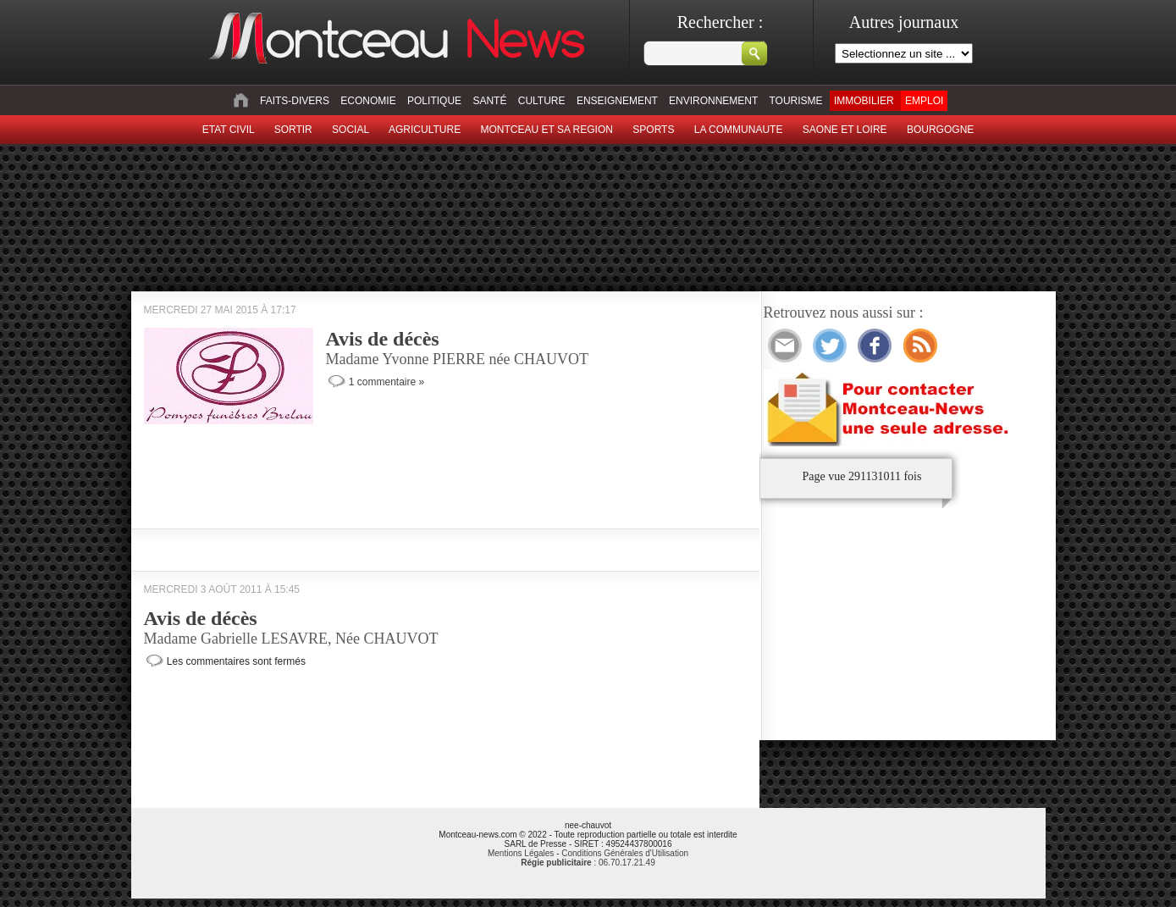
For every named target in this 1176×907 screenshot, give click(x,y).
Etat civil (228, 129)
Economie (367, 101)
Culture (542, 101)
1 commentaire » (386, 382)
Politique (434, 101)
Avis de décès (382, 339)
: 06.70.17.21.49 (587, 862)
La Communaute (738, 129)
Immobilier (864, 101)
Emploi (924, 101)
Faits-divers (294, 101)
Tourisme (795, 101)
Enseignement (617, 101)
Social (350, 129)
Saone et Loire (845, 129)
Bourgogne (940, 129)
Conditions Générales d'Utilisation (624, 853)
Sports (653, 129)
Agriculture (425, 129)
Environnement (713, 101)
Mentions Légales (521, 853)
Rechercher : (720, 22)
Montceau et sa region (546, 129)
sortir (293, 129)
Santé (489, 101)
